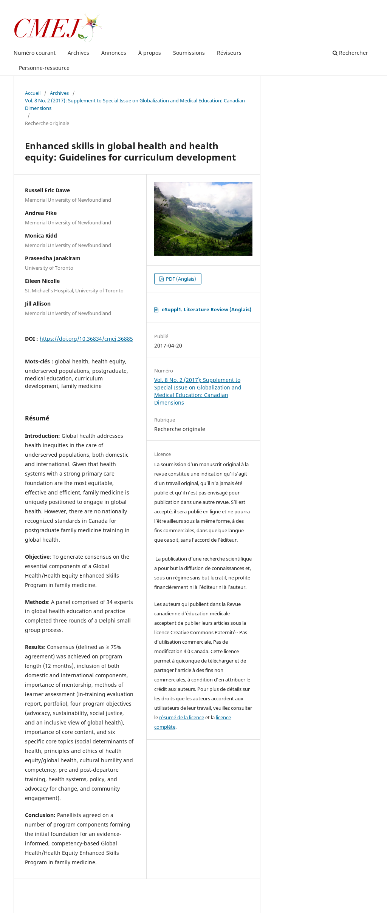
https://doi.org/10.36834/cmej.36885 (86, 338)
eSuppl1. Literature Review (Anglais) (206, 309)
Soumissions (189, 52)
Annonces (113, 52)
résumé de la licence (181, 717)
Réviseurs (229, 52)
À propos (149, 52)
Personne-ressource (44, 67)
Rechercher (350, 52)
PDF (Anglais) (180, 278)
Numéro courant (35, 52)
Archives (78, 52)
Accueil (32, 93)
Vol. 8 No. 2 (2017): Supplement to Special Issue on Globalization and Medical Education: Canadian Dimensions (135, 104)
